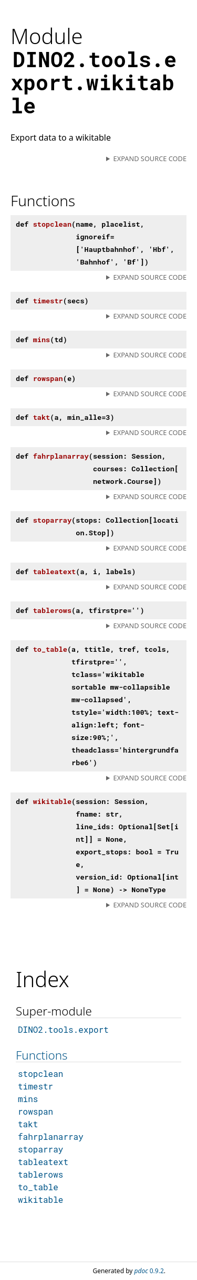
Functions (41, 1055)
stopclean (40, 1073)
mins (28, 1098)
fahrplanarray (51, 1136)
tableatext (43, 1161)
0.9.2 (149, 1270)
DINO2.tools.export (63, 1029)
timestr (35, 1086)
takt (28, 1123)
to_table (38, 1186)
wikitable (40, 1199)
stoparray (40, 1149)
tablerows (40, 1174)
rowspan (35, 1111)
